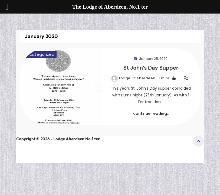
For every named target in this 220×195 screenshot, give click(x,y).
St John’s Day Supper (150, 67)
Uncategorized (39, 54)
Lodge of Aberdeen (137, 78)
